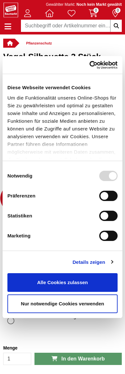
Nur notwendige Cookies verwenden (62, 303)
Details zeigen (88, 262)
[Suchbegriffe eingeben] (116, 26)
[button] (27, 13)
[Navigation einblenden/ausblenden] (8, 26)
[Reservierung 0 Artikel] (115, 13)
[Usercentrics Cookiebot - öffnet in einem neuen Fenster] (90, 65)
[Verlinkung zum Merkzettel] (71, 13)
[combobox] (71, 26)
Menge (10, 347)
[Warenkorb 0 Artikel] (93, 13)
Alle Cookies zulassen (62, 282)
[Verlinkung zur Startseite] (9, 43)
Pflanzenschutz (39, 43)
